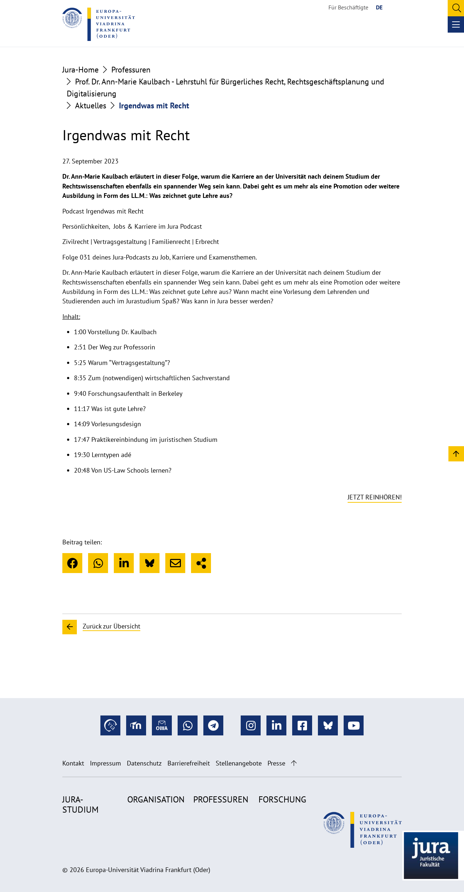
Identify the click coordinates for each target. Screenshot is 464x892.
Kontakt (73, 763)
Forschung (282, 799)
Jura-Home (80, 70)
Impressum (105, 763)
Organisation (156, 799)
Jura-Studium (80, 804)
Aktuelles (90, 105)
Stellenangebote (239, 763)
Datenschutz (144, 763)
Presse (276, 763)
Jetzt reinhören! (375, 497)
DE (379, 7)
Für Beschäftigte (348, 7)
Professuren (130, 70)
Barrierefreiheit (188, 763)
